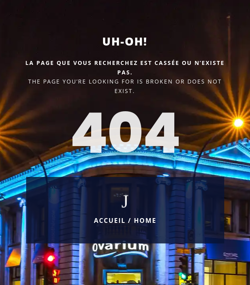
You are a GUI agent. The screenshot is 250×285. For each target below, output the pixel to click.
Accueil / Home (125, 220)
